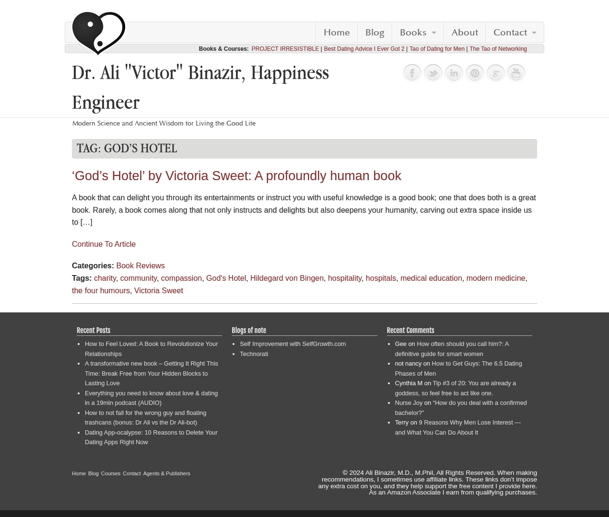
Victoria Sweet (158, 291)
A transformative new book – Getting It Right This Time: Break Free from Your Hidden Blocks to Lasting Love (151, 373)
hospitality (345, 278)
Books (413, 32)
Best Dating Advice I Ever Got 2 (364, 49)
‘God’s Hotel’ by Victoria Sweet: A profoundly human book (236, 176)
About (465, 32)
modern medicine (496, 278)
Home (337, 32)
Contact (510, 32)
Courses (111, 473)
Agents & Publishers (166, 473)
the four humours (101, 291)
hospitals (381, 278)
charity (105, 278)
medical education (431, 278)
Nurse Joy (409, 402)
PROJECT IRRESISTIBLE (285, 49)
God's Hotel (226, 278)
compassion (181, 278)
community (138, 278)
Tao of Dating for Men (437, 49)
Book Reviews (140, 266)
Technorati (254, 353)
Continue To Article (104, 244)
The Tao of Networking (498, 49)
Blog (375, 32)
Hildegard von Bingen (287, 278)
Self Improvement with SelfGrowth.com (293, 343)
